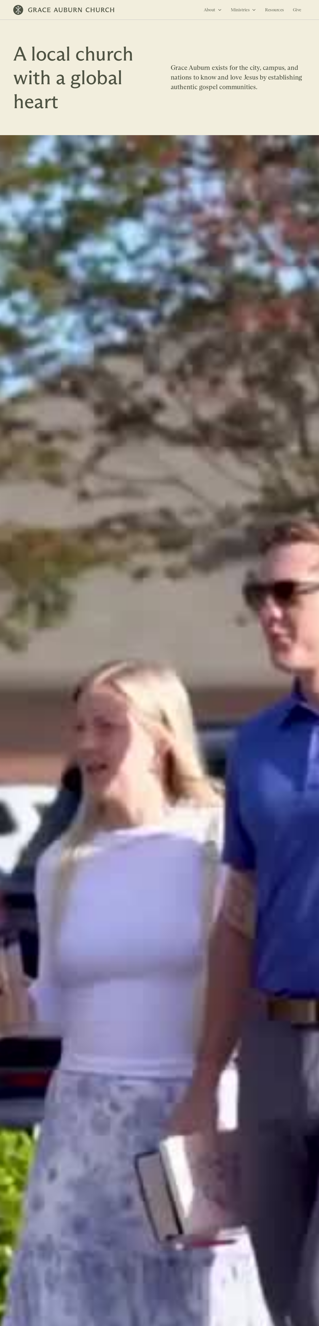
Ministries (240, 9)
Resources (274, 9)
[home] (64, 10)
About (209, 9)
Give (297, 9)
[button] (212, 9)
